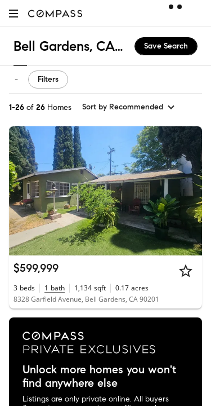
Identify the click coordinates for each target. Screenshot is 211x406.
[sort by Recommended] (129, 107)
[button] (13, 13)
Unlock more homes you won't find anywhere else (99, 376)
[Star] (185, 270)
